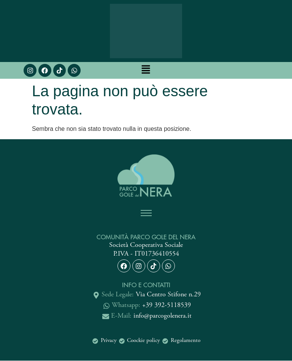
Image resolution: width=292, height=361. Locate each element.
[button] (146, 70)
